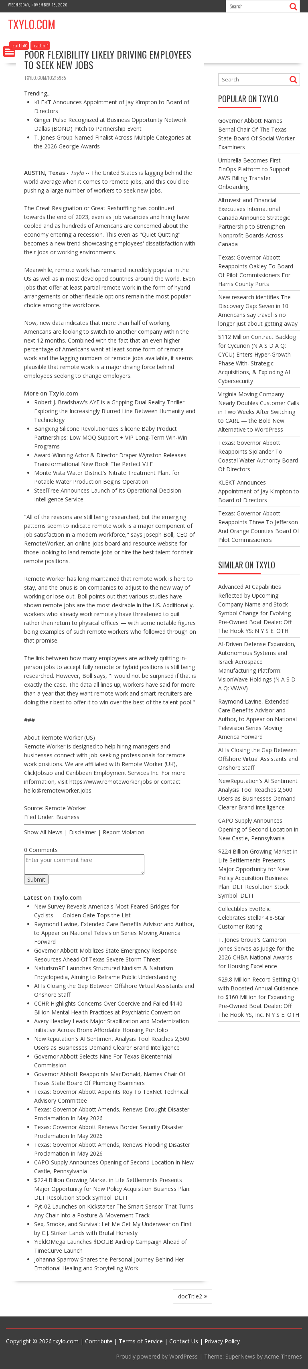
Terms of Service (141, 1341)
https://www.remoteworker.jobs (110, 781)
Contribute (98, 1341)
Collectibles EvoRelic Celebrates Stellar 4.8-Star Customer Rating (251, 917)
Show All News (43, 832)
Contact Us (183, 1341)
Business (67, 817)
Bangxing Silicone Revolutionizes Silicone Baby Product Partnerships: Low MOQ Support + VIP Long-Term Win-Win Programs (110, 437)
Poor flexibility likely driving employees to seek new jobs (107, 59)
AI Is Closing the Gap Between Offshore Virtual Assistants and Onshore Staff (258, 758)
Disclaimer (82, 832)
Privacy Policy (222, 1341)
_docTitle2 (189, 1296)
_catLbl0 (19, 46)
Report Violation (123, 832)
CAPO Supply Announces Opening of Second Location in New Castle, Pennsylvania (258, 829)
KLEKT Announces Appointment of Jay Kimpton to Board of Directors (258, 491)
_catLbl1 (40, 46)
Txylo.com (31, 24)
